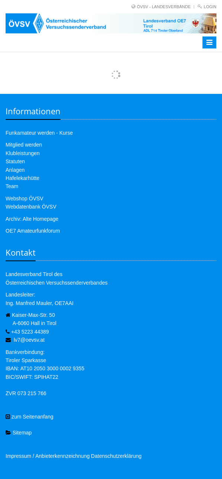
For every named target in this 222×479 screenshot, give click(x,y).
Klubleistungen (23, 153)
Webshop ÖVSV (24, 198)
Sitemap (19, 433)
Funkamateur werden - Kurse (39, 133)
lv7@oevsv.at (29, 340)
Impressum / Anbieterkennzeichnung (47, 456)
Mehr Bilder (111, 68)
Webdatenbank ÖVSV (31, 207)
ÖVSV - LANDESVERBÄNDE (164, 6)
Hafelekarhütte (22, 178)
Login (210, 6)
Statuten (15, 161)
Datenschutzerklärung (116, 456)
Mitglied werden (24, 145)
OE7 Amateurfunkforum (33, 231)
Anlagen (15, 170)
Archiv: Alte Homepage (32, 219)
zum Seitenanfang (29, 417)
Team (12, 186)
